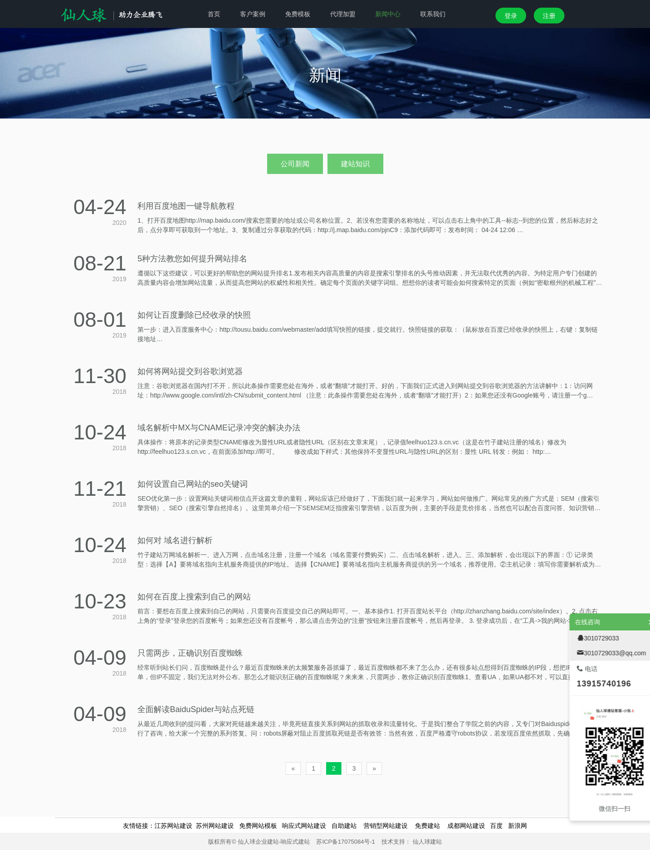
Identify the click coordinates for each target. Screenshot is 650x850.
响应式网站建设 (304, 825)
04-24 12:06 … (485, 229)
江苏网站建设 (173, 825)
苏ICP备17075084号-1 (345, 842)
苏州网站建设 (215, 825)
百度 (496, 825)
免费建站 (427, 825)
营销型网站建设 (386, 825)
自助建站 (344, 825)
